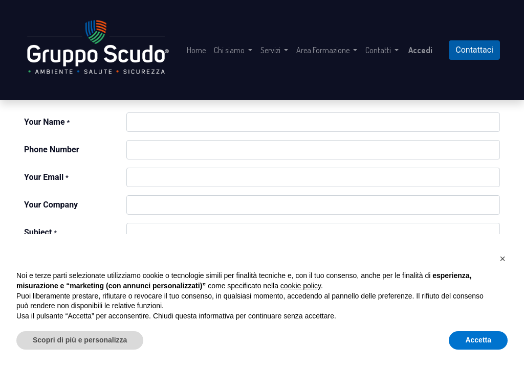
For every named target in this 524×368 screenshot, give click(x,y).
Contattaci (474, 50)
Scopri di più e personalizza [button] (80, 340)
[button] (502, 258)
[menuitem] (196, 50)
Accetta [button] (478, 340)
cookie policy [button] (300, 286)
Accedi (420, 50)
